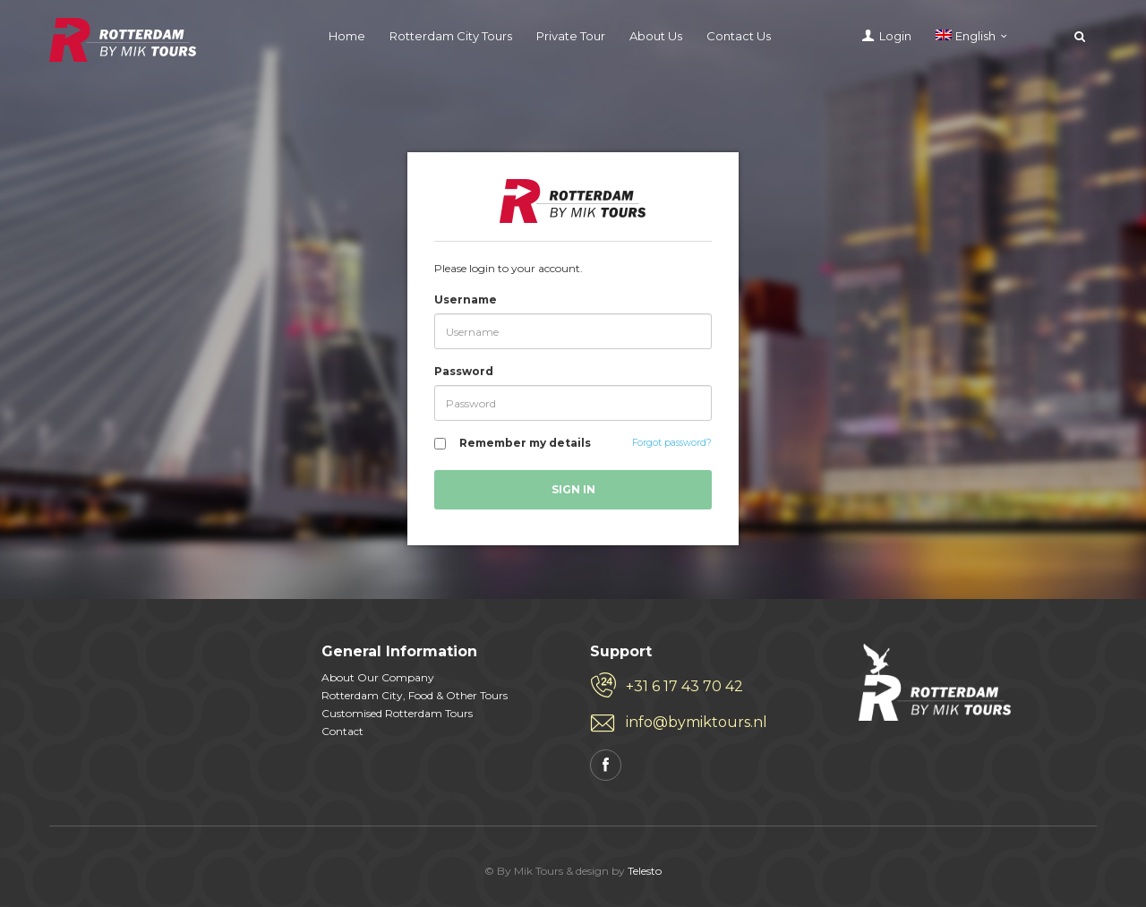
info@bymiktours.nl (696, 722)
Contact (342, 731)
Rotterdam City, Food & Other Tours (414, 695)
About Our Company (377, 677)
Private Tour (570, 36)
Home (347, 36)
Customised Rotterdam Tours (397, 713)
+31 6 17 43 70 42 (684, 686)
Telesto (645, 870)
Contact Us (738, 36)
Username (465, 299)
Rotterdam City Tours (450, 36)
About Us (655, 36)
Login (895, 36)
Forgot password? (672, 443)
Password (463, 371)
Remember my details (525, 442)
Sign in (573, 489)
